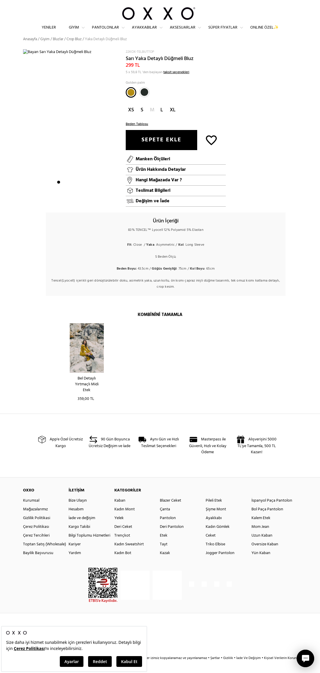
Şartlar (215, 668)
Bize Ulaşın (78, 510)
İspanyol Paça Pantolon (271, 510)
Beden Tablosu (137, 134)
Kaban (119, 510)
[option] (72, 131)
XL (173, 120)
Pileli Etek (214, 510)
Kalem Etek (260, 528)
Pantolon (168, 528)
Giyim (74, 32)
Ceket (211, 545)
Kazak (165, 563)
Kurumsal (31, 510)
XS (131, 120)
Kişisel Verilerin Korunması (283, 668)
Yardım (75, 563)
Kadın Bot (122, 563)
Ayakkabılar (144, 32)
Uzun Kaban (261, 545)
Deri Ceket (123, 537)
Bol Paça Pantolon (267, 519)
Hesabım (76, 519)
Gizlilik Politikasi (36, 528)
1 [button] (58, 192)
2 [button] (63, 192)
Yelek (119, 528)
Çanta (165, 519)
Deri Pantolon (172, 537)
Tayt (163, 554)
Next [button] (26, 130)
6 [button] (84, 192)
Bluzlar (58, 49)
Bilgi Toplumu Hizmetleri (89, 545)
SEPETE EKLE (161, 150)
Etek (163, 545)
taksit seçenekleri (176, 82)
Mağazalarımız (35, 519)
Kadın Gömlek (218, 537)
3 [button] (69, 192)
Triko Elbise (215, 554)
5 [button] (79, 192)
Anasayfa (30, 49)
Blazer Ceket (170, 510)
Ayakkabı (214, 528)
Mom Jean (260, 537)
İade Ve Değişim (248, 668)
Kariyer (75, 554)
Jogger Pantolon (220, 563)
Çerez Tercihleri (36, 545)
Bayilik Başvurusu (38, 563)
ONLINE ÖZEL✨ (264, 32)
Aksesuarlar (182, 32)
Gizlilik (228, 668)
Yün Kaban (260, 563)
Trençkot (122, 545)
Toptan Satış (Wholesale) (44, 554)
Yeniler (49, 32)
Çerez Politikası (36, 537)
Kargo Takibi (79, 537)
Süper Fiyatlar (222, 32)
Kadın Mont (124, 519)
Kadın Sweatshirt (129, 554)
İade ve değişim (82, 528)
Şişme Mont (216, 519)
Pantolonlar (105, 32)
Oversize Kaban (264, 554)
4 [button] (74, 192)
